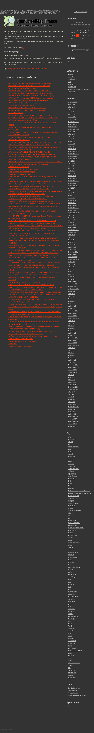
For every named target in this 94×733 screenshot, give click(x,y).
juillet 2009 (71, 392)
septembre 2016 (73, 213)
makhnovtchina (73, 552)
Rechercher (73, 46)
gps (69, 518)
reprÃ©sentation (73, 616)
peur (69, 587)
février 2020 (72, 117)
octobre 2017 (72, 183)
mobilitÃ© (71, 562)
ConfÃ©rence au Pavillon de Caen (20, 174)
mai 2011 (71, 353)
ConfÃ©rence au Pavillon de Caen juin (21, 172)
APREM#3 (12, 280)
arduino (70, 442)
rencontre (43, 68)
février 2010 (72, 382)
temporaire (71, 643)
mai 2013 (71, 298)
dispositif (71, 488)
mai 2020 (71, 112)
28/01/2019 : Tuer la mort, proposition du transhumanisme (28, 164)
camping (71, 464)
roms (69, 621)
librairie (70, 547)
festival (70, 508)
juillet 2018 (71, 163)
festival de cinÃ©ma (74, 510)
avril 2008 (71, 412)
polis (69, 589)
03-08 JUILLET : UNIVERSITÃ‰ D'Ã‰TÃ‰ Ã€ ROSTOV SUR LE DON (33, 118)
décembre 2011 (73, 338)
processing (71, 594)
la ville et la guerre (74, 542)
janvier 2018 (72, 176)
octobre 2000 (72, 424)
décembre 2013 (73, 281)
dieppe (70, 483)
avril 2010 (71, 377)
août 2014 (71, 262)
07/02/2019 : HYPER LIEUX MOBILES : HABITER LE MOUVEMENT (32, 154)
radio (69, 606)
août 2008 (71, 409)
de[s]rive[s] (71, 479)
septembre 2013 (73, 289)
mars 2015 (71, 244)
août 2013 (71, 291)
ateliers (70, 451)
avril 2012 (71, 328)
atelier (70, 449)
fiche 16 (70, 513)
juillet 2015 (71, 235)
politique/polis (72, 592)
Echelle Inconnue (74, 688)
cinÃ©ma (71, 471)
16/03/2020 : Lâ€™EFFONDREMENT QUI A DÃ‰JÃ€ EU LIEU (30, 110)
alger (69, 437)
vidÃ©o (70, 665)
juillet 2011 (71, 348)
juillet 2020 (71, 107)
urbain (70, 653)
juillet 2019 (71, 134)
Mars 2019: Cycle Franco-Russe (19, 159)
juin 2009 (71, 394)
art (69, 444)
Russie (70, 626)
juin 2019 (71, 136)
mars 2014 (71, 274)
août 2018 (71, 161)
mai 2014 (71, 269)
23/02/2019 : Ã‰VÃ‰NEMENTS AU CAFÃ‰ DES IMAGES (29, 152)
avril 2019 (71, 141)
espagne (71, 501)
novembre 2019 (73, 124)
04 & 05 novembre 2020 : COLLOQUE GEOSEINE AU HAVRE (29, 83)
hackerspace (21, 68)
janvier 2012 (72, 335)
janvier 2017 (72, 203)
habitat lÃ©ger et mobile (76, 528)
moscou (70, 569)
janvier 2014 (72, 279)
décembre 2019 (73, 122)
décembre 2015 (73, 227)
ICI (23, 48)
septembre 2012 (73, 318)
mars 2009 (71, 402)
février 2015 (72, 247)
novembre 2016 (73, 208)
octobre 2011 (72, 343)
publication (71, 601)
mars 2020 (71, 114)
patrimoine (71, 584)
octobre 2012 (72, 316)
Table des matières (80, 12)
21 (77, 35)
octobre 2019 (72, 127)
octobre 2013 (72, 286)
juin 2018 (71, 166)
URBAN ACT (12, 344)
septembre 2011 (73, 345)
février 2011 (72, 360)
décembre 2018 (73, 151)
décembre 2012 (73, 311)
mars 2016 (71, 220)
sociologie (71, 638)
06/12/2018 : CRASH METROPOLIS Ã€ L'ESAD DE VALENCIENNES (32, 157)
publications (72, 87)
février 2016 (72, 222)
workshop (71, 675)
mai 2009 (71, 397)
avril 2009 (71, 399)
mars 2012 (71, 331)
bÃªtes (70, 461)
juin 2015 (71, 237)
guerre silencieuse (74, 523)
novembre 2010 (73, 367)
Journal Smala (73, 693)
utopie (70, 658)
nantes (70, 572)
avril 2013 (71, 301)
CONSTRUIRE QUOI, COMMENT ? (20, 346)
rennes (70, 614)
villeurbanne (72, 673)
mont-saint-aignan (74, 567)
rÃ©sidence (72, 628)
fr (68, 61)
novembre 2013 (73, 284)
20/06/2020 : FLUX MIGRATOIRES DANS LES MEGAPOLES (29, 91)
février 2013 (72, 306)
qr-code (70, 604)
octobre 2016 (72, 210)
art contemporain (73, 447)
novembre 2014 (73, 254)
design (70, 481)
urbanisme (71, 655)
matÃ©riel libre (73, 557)
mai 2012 (71, 326)
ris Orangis (71, 619)
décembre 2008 (73, 407)
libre (28, 68)
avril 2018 (71, 171)
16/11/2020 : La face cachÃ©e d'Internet (22, 88)
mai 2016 (71, 217)
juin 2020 (71, 109)
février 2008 (72, 414)
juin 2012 (71, 323)
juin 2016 (71, 215)
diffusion (71, 486)
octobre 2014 (72, 257)
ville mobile (71, 670)
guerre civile (72, 520)
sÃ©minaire (72, 641)
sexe (69, 633)
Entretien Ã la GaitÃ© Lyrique (18, 167)
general (70, 74)
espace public (72, 498)
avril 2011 (71, 355)
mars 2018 (71, 173)
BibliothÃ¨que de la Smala (77, 695)
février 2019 (72, 146)
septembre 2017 (73, 186)
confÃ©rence (72, 79)
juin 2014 (71, 267)
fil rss (69, 706)
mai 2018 (71, 168)
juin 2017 (71, 190)
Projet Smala (72, 690)
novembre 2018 (73, 154)
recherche (71, 609)
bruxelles (71, 459)
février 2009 (72, 404)
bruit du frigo (72, 456)
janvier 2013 (72, 308)
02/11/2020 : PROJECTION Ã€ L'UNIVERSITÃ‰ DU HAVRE (29, 86)
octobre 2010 (72, 370)
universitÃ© (72, 648)
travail (70, 646)
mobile (70, 560)
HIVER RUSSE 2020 (15, 113)
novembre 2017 (73, 181)
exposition (71, 77)
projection (71, 599)
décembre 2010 (73, 365)
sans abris (71, 631)
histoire (70, 533)
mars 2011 (71, 358)
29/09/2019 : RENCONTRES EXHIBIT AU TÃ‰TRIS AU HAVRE (30, 115)
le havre (70, 545)
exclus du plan (73, 503)
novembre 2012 (73, 313)
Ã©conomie (72, 678)
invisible (70, 537)
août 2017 (71, 188)
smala (70, 636)
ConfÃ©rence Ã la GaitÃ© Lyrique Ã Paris (23, 169)
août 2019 (71, 132)
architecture (72, 439)
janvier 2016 (72, 225)
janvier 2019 (72, 149)
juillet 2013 (71, 294)
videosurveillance (74, 663)
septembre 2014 (73, 259)
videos (70, 660)
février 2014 (72, 276)
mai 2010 (71, 375)
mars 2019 (71, 144)
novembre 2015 (73, 230)
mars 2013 (71, 303)
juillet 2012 (71, 321)
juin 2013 (71, 296)
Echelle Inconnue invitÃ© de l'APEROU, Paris (24, 282)
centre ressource (73, 469)
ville (69, 668)
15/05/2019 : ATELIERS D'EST (19, 140)
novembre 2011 (73, 340)
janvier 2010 (72, 385)
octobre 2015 (72, 232)
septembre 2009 (73, 389)
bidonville (71, 454)
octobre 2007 (72, 419)
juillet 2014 (71, 264)
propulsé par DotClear (6, 729)
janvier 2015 (72, 249)
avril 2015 (71, 242)
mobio (70, 564)
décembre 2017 (73, 178)
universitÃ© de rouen (75, 651)
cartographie (12, 68)
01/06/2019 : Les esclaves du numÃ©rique (22, 120)
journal (70, 540)
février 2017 (72, 200)
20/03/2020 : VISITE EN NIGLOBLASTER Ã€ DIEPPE (27, 108)
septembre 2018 (73, 159)
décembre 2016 (73, 205)
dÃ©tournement (73, 496)
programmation (73, 596)
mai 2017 (71, 193)
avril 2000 (71, 426)
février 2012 (72, 333)
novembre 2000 (73, 421)
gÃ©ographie (72, 525)
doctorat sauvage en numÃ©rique (79, 493)
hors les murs (72, 535)
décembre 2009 (73, 387)
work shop (71, 84)
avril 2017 (71, 195)
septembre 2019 (73, 129)
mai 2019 (71, 139)
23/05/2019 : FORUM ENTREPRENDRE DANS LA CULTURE (29, 137)
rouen (70, 623)
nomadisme (72, 574)
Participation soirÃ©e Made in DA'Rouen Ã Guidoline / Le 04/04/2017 (32, 201)
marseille (71, 555)
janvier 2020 (72, 119)
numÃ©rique (35, 68)
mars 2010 (71, 380)
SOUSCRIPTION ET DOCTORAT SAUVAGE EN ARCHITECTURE (31, 285)
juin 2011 (71, 350)
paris (69, 582)
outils (69, 82)
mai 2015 (71, 240)
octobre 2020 (72, 102)
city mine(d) (72, 474)
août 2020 (71, 104)
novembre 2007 (73, 416)
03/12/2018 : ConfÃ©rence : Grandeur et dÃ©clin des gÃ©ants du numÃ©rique (35, 162)
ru (68, 64)
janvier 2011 (72, 362)
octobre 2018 (72, 156)
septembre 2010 (73, 372)
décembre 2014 (73, 252)
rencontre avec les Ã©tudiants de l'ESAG (22, 341)
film (69, 515)
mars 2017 (71, 198)
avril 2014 (71, 271)
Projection (71, 92)
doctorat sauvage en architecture (79, 89)
